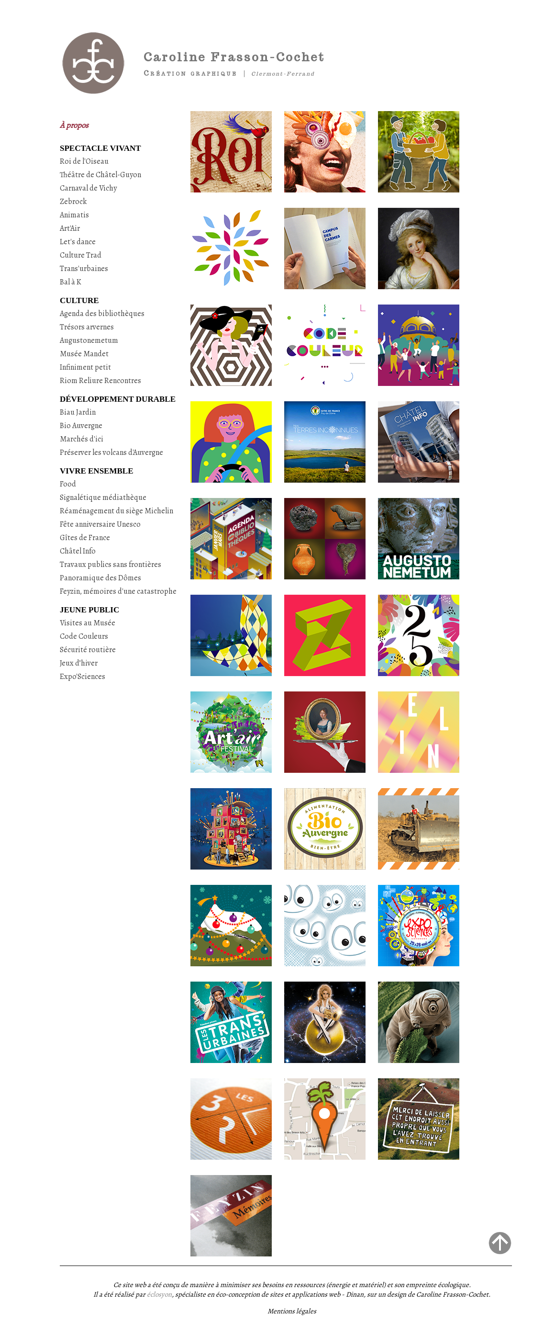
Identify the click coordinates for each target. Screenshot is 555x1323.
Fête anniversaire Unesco (100, 524)
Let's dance (78, 242)
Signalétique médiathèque (103, 497)
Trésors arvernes (87, 327)
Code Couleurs (84, 636)
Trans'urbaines (84, 268)
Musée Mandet (84, 354)
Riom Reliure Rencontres (100, 380)
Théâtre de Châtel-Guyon (100, 175)
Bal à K (70, 282)
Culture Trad (80, 255)
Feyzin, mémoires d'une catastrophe (118, 591)
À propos (74, 125)
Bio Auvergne (81, 425)
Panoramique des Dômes (100, 578)
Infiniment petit (85, 367)
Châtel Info (78, 551)
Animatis (74, 215)
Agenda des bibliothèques (102, 313)
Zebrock (73, 201)
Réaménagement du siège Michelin (116, 511)
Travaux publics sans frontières (110, 564)
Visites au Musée (87, 623)
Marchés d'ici (81, 439)
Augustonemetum (89, 340)
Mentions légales (291, 1311)
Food (68, 484)
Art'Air (70, 228)
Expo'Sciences (82, 676)
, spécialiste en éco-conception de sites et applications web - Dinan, (256, 1294)
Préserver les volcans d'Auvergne (111, 452)
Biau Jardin (78, 412)
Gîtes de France (85, 537)
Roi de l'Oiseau (84, 161)
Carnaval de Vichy (88, 188)
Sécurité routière (88, 650)
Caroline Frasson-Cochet (234, 57)
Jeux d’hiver (79, 663)
